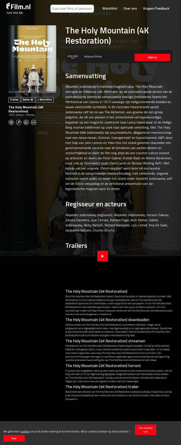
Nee (14, 438)
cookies (25, 431)
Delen (28, 99)
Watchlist (109, 8)
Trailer (14, 99)
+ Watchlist (44, 99)
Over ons (130, 8)
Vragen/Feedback (156, 8)
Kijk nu (152, 57)
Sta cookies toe (145, 429)
